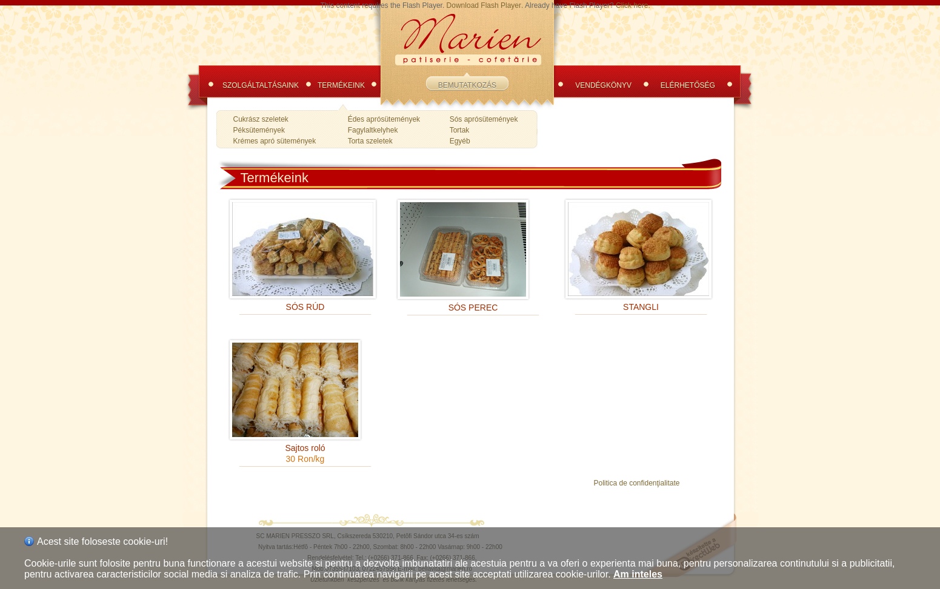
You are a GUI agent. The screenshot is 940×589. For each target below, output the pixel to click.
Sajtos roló (305, 448)
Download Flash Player (484, 5)
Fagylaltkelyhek (373, 130)
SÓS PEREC (473, 307)
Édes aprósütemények (384, 119)
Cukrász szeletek (260, 119)
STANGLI (641, 307)
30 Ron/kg (305, 459)
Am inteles (637, 574)
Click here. (633, 5)
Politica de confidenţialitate (636, 483)
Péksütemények (259, 130)
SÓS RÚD (305, 307)
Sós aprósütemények (484, 119)
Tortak (460, 130)
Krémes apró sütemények (274, 141)
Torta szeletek (370, 141)
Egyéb (460, 141)
